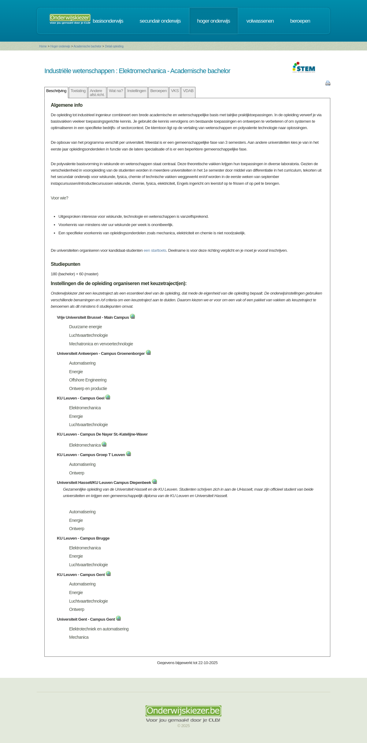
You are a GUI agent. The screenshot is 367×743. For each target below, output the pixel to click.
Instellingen (136, 90)
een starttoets (155, 250)
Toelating (78, 90)
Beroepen (158, 90)
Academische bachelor (88, 46)
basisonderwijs (108, 21)
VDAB (188, 90)
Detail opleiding (114, 46)
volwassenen (260, 21)
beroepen (300, 21)
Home (43, 46)
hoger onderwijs (213, 21)
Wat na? (116, 90)
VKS (175, 90)
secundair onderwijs (160, 21)
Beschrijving (56, 90)
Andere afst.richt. (97, 92)
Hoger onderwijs (60, 46)
